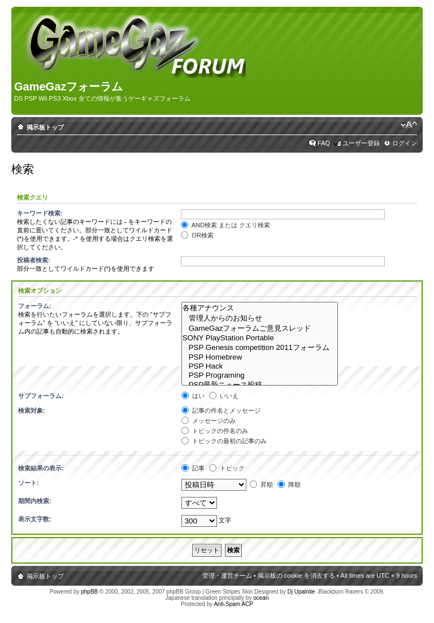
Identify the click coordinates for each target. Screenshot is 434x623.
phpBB (89, 592)
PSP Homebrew (260, 357)
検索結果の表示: (41, 468)
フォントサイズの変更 (409, 125)
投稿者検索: (33, 260)
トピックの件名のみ (214, 430)
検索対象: (31, 410)
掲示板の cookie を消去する (296, 575)
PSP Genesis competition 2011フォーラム (260, 348)
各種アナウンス (260, 308)
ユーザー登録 (361, 143)
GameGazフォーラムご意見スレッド (260, 328)
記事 (193, 468)
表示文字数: (34, 519)
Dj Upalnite (301, 592)
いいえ (223, 395)
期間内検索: (34, 500)
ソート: (28, 482)
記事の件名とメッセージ (221, 410)
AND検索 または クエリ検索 (225, 225)
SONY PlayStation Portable (260, 338)
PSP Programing (260, 375)
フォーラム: (34, 305)
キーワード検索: (40, 213)
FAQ (324, 143)
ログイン (404, 143)
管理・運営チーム (227, 575)
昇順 (261, 484)
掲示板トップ (45, 127)
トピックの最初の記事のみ (224, 441)
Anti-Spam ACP (233, 604)
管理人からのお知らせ (260, 318)
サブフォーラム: (41, 395)
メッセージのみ (208, 420)
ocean (260, 598)
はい (193, 395)
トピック (227, 468)
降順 (289, 484)
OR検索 (197, 235)
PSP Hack (260, 366)
